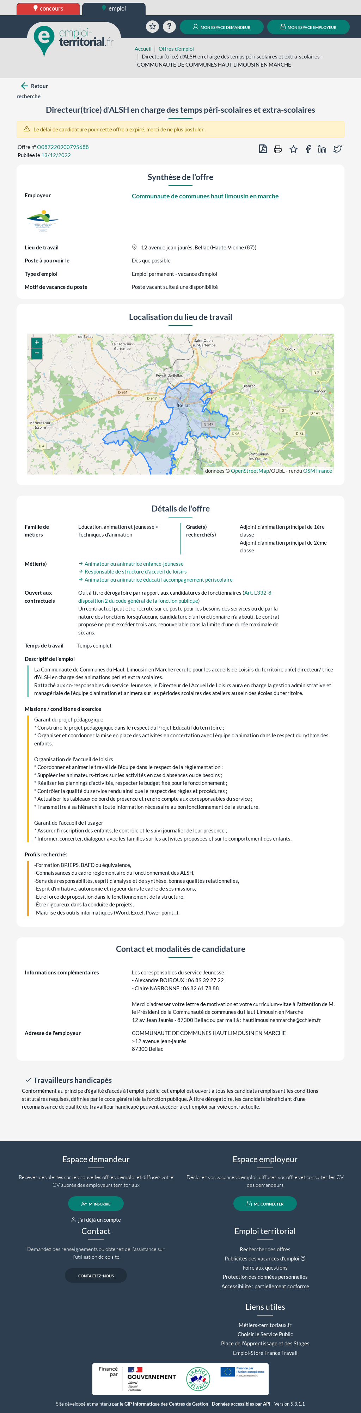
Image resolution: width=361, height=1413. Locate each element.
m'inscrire (96, 1204)
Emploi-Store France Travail (265, 1353)
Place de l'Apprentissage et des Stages (265, 1343)
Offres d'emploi (176, 48)
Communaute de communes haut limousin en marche (205, 196)
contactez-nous (96, 1275)
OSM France (317, 470)
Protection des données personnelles (265, 1276)
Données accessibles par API (241, 1404)
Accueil (143, 48)
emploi (114, 8)
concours (48, 8)
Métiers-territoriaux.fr (265, 1325)
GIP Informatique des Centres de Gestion (166, 1404)
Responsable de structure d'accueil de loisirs (132, 571)
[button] (36, 343)
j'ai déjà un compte (96, 1219)
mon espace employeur (309, 27)
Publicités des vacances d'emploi (262, 1258)
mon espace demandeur (221, 27)
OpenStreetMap (250, 470)
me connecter (265, 1204)
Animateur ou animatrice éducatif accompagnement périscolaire (155, 579)
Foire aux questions (265, 1267)
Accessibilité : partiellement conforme (265, 1286)
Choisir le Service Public (265, 1334)
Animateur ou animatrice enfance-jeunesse (131, 563)
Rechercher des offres (265, 1249)
